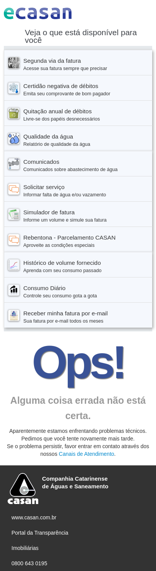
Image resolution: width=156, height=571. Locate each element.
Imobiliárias (25, 548)
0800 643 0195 (29, 563)
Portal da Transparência (39, 533)
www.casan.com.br (33, 517)
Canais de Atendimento (86, 454)
